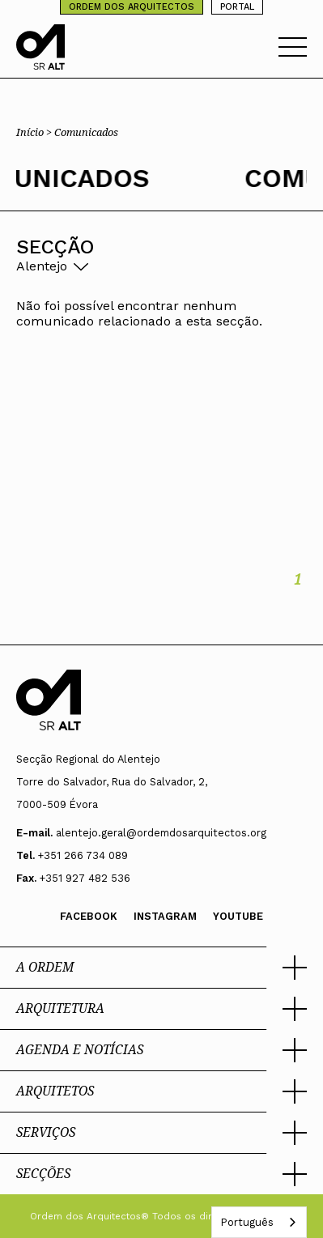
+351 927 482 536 (85, 878)
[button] (161, 967)
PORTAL (237, 7)
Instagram (165, 916)
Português (247, 1222)
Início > (35, 132)
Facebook (88, 916)
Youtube (238, 916)
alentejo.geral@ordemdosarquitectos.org (161, 833)
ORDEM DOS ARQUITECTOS (131, 7)
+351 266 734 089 (83, 855)
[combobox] (259, 1222)
